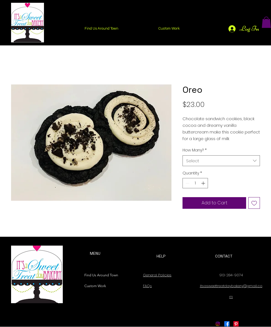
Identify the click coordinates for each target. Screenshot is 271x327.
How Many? (195, 150)
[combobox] (221, 160)
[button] (266, 22)
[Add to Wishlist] (254, 203)
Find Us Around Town (99, 275)
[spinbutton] (195, 183)
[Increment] (203, 183)
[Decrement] (186, 183)
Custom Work (95, 286)
